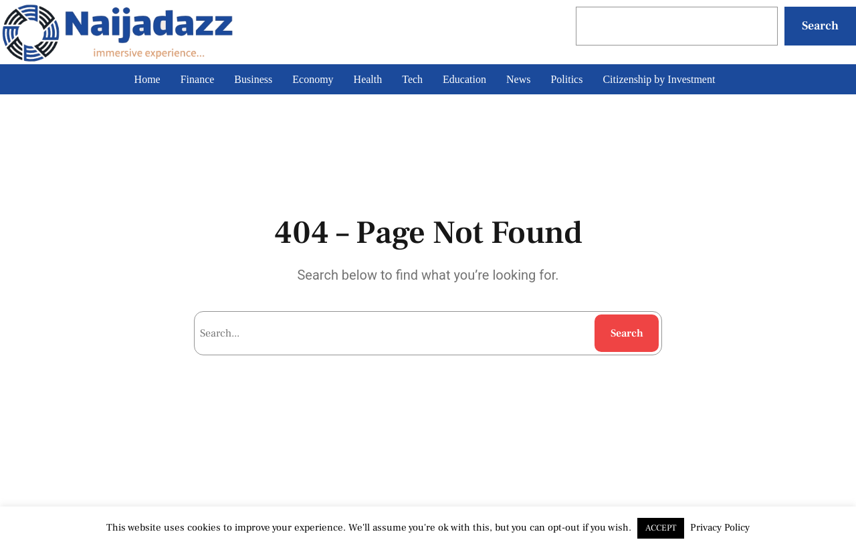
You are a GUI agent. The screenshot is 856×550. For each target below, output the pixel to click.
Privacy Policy (720, 527)
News (518, 79)
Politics (566, 79)
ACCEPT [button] (660, 528)
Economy (312, 79)
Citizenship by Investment (659, 79)
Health (368, 79)
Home (147, 79)
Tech (412, 79)
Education (464, 79)
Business (253, 79)
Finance (198, 79)
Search (820, 25)
